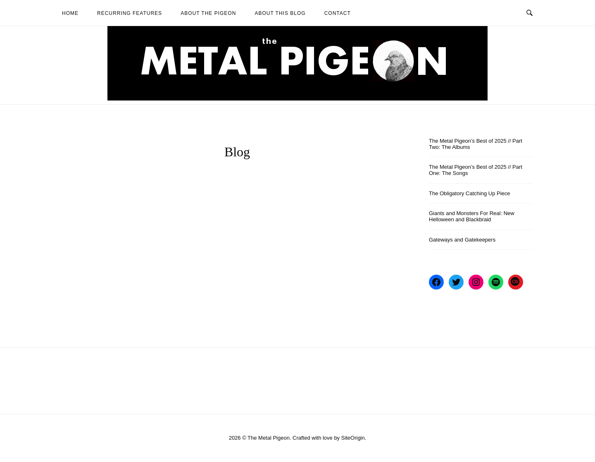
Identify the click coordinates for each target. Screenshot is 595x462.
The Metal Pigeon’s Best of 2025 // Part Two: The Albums (475, 144)
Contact (337, 13)
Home (70, 13)
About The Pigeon (208, 13)
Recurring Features (129, 13)
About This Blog (280, 13)
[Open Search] (529, 12)
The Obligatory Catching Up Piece (469, 193)
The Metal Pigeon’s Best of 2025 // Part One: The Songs (475, 170)
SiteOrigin (353, 438)
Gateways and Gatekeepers (462, 240)
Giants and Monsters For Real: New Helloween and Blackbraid (471, 216)
